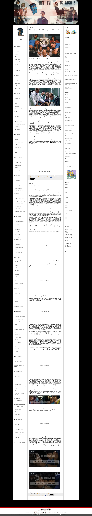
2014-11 (66, 192)
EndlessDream (17, 414)
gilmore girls (39, 495)
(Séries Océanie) (68, 143)
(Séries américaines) (69, 122)
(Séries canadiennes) (69, 133)
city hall (31, 495)
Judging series (17, 175)
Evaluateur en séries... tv (19, 144)
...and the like (17, 70)
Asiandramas (17, 83)
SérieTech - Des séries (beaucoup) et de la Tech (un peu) (20, 323)
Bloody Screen (17, 93)
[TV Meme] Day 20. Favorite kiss (37, 186)
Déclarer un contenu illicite (29, 512)
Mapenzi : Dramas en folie (19, 247)
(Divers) (66, 102)
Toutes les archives (68, 210)
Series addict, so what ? (19, 306)
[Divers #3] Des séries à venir (70, 53)
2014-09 (66, 197)
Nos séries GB (17, 270)
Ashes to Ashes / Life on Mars (70, 153)
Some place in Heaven (19, 434)
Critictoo (16, 54)
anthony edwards (37, 176)
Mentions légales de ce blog (38, 512)
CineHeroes (17, 106)
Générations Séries (18, 154)
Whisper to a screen (18, 361)
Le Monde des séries (18, 219)
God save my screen (18, 157)
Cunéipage (17, 411)
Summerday (17, 437)
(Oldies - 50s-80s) (68, 112)
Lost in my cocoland (18, 236)
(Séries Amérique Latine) (69, 125)
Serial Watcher (17, 296)
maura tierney (48, 177)
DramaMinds (17, 131)
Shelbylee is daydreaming (19, 432)
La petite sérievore (18, 188)
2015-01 (66, 187)
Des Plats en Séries (18, 121)
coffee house (35, 495)
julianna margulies (49, 176)
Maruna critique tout (18, 252)
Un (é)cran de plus (18, 356)
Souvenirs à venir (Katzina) (20, 329)
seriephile (16, 301)
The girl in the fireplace (19, 439)
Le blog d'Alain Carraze (19, 198)
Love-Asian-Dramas (18, 239)
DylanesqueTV (17, 137)
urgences (57, 175)
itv (66, 249)
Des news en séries (18, 119)
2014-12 (66, 189)
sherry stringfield (43, 176)
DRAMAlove (17, 126)
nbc (30, 176)
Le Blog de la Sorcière (19, 203)
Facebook (52, 177)
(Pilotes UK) (67, 115)
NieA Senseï (17, 427)
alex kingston (39, 177)
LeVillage (17, 64)
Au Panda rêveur (18, 85)
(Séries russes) (68, 145)
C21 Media (17, 51)
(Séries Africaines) (68, 120)
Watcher (16, 359)
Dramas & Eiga (18, 134)
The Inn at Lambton (18, 400)
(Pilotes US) (67, 117)
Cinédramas (17, 103)
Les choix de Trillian (18, 226)
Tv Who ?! (17, 351)
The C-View (17, 339)
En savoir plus (63, 514)
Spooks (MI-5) (68, 166)
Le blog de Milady (18, 206)
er (59, 175)
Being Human (67, 156)
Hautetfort (49, 509)
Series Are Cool (18, 311)
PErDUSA (17, 285)
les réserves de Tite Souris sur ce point (48, 332)
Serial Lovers (17, 293)
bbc (66, 232)
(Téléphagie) (67, 148)
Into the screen (17, 170)
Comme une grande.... (19, 108)
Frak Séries (17, 149)
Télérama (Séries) (18, 337)
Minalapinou (17, 257)
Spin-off (16, 332)
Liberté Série (17, 231)
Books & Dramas (18, 96)
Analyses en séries (18, 78)
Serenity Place (17, 288)
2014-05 (66, 202)
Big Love (67, 158)
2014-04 (66, 205)
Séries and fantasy (18, 308)
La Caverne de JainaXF (19, 183)
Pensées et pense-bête (19, 429)
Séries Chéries (17, 314)
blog (66, 512)
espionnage (69, 235)
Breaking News (17, 98)
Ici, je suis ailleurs (18, 165)
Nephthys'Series (18, 267)
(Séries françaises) (68, 138)
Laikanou (16, 195)
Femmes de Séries (18, 147)
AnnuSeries (17, 49)
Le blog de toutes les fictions (20, 211)
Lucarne (16, 242)
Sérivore (16, 327)
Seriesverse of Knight (19, 319)
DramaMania (17, 129)
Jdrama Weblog (17, 61)
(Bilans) (66, 94)
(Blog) (66, 97)
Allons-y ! (17, 75)
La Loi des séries (18, 185)
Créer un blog (43, 509)
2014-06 (66, 200)
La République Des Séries (19, 190)
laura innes (34, 177)
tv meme (68, 226)
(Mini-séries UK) (68, 107)
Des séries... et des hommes (20, 124)
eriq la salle (54, 176)
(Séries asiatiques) (68, 128)
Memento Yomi (18, 254)
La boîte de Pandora (18, 419)
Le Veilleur (17, 224)
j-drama (68, 243)
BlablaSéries (17, 90)
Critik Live (17, 113)
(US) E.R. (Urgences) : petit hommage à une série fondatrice (44, 29)
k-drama (68, 246)
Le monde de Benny (18, 216)
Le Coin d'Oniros (18, 213)
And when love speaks (19, 406)
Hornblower (67, 163)
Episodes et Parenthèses (19, 142)
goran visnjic (43, 177)
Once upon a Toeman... (19, 280)
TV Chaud (17, 348)
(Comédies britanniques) (69, 99)
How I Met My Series (19, 160)
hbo (66, 240)
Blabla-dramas (17, 88)
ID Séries (16, 167)
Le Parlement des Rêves (19, 221)
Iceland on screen (18, 384)
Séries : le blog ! (18, 303)
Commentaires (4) (48, 493)
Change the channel (18, 374)
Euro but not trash (18, 381)
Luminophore (17, 244)
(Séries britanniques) (69, 130)
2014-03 (66, 207)
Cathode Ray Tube (18, 371)
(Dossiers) (67, 104)
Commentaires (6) (51, 175)
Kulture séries (17, 180)
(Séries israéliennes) (69, 140)
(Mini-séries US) (68, 110)
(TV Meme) (67, 151)
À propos (20, 39)
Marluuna (16, 249)
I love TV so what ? (18, 162)
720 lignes (17, 72)
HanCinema (17, 56)
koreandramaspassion (19, 178)
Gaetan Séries (17, 152)
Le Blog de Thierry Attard (19, 208)
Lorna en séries (17, 234)
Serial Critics (17, 291)
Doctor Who (67, 161)
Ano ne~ (16, 80)
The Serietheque (18, 342)
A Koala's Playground (19, 368)
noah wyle (33, 176)
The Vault (16, 390)
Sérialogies (17, 298)
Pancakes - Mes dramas (19, 283)
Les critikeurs (17, 229)
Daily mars (17, 116)
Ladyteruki (17, 193)
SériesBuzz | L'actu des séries (20, 316)
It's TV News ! (17, 59)
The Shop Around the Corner (20, 442)
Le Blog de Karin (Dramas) (20, 201)
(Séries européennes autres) (70, 135)
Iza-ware (16, 172)
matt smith (68, 237)
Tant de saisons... (18, 334)
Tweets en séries (18, 353)
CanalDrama (17, 101)
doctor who (69, 229)
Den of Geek (17, 376)
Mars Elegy (17, 424)
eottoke (16, 139)
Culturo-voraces (18, 409)
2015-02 (66, 184)
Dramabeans (17, 379)
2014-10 (66, 195)
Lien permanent (45, 175)
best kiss (58, 493)
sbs (66, 251)
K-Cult (16, 416)
